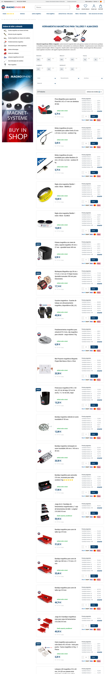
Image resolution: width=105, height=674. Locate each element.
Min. (42, 58)
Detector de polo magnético (15, 34)
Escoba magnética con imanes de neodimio (19, 38)
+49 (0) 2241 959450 (21, 1)
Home (2, 19)
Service (95, 1)
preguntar (99, 111)
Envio (62, 116)
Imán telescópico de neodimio (15, 61)
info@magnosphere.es (9, 1)
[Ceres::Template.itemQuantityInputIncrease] (89, 116)
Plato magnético (12, 64)
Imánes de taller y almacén (12, 19)
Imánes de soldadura (13, 53)
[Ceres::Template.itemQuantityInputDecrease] (83, 116)
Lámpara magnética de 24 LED (16, 57)
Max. (53, 58)
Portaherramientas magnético (15, 42)
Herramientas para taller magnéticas (17, 45)
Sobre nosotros (88, 1)
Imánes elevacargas (13, 49)
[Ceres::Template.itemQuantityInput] (86, 116)
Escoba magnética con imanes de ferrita (18, 30)
